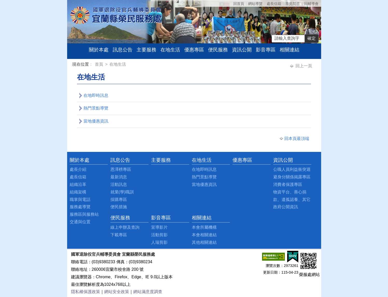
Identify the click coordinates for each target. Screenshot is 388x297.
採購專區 (118, 199)
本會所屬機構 (204, 227)
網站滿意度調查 (147, 291)
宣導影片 (159, 227)
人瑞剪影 (159, 242)
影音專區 (266, 49)
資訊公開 (242, 49)
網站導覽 (255, 4)
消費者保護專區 (287, 184)
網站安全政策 (116, 291)
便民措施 (118, 207)
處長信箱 (274, 4)
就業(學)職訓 (122, 192)
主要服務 (146, 49)
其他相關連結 (204, 242)
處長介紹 (78, 169)
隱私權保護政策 (85, 291)
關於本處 (99, 49)
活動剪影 (159, 235)
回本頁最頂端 (296, 138)
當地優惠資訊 (95, 121)
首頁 (99, 64)
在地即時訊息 (95, 95)
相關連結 (289, 49)
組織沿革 (78, 184)
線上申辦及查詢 (124, 227)
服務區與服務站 (84, 214)
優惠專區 (194, 49)
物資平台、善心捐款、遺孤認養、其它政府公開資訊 (292, 199)
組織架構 (78, 192)
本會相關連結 (204, 235)
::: (73, 65)
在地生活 (170, 49)
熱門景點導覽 (95, 108)
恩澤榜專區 (120, 169)
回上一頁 (303, 66)
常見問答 (292, 4)
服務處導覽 (80, 207)
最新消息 (118, 177)
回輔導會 (311, 4)
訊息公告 (122, 49)
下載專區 (118, 235)
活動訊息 (118, 184)
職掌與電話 (80, 199)
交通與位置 (80, 222)
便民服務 (218, 49)
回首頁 (238, 4)
